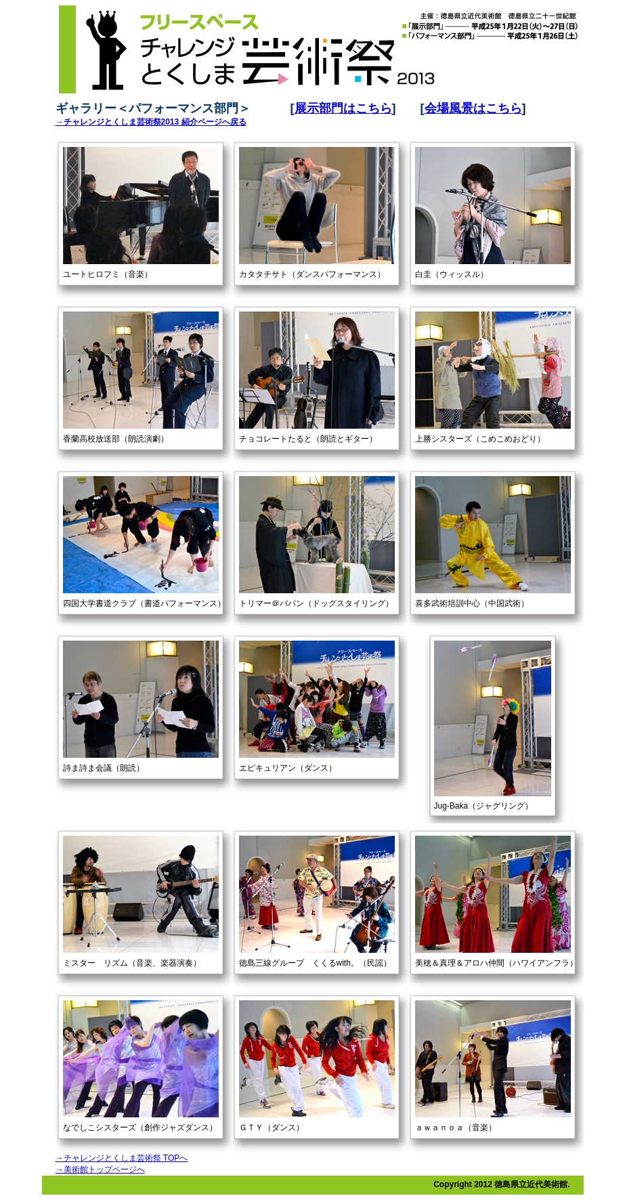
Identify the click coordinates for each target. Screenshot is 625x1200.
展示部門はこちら (343, 108)
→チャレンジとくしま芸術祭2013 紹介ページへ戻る (151, 122)
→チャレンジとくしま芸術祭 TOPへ (122, 1158)
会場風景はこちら (473, 108)
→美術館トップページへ (100, 1169)
